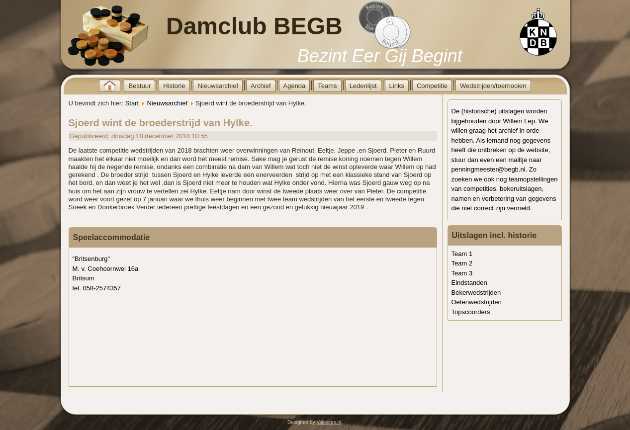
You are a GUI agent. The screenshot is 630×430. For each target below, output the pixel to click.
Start (132, 103)
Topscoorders (470, 312)
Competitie (432, 85)
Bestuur (139, 85)
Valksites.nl (328, 422)
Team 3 (462, 273)
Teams (327, 85)
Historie (174, 85)
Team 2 (462, 263)
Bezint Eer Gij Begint (379, 56)
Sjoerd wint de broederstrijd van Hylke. (161, 122)
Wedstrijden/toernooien (493, 85)
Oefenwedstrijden (476, 302)
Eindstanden (469, 282)
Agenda (294, 85)
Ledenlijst (363, 85)
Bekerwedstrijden (476, 292)
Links (396, 85)
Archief (260, 85)
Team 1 (462, 254)
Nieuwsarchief (217, 85)
